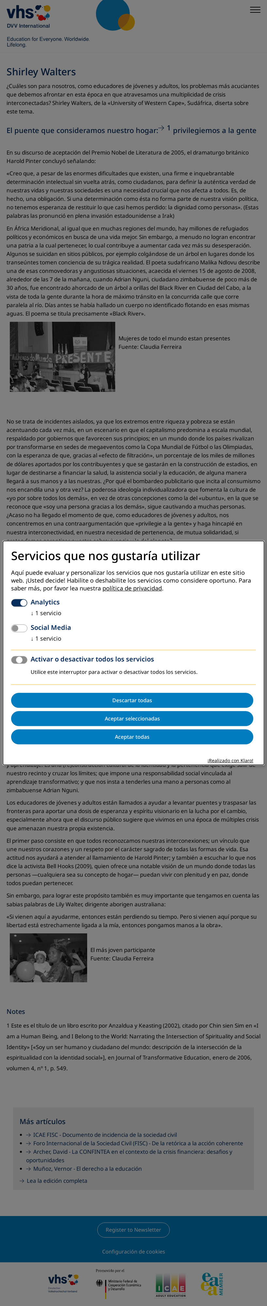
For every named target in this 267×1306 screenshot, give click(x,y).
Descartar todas (132, 700)
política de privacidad (132, 589)
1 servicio (46, 613)
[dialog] (133, 653)
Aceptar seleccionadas (132, 718)
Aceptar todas (132, 737)
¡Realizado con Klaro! (230, 761)
